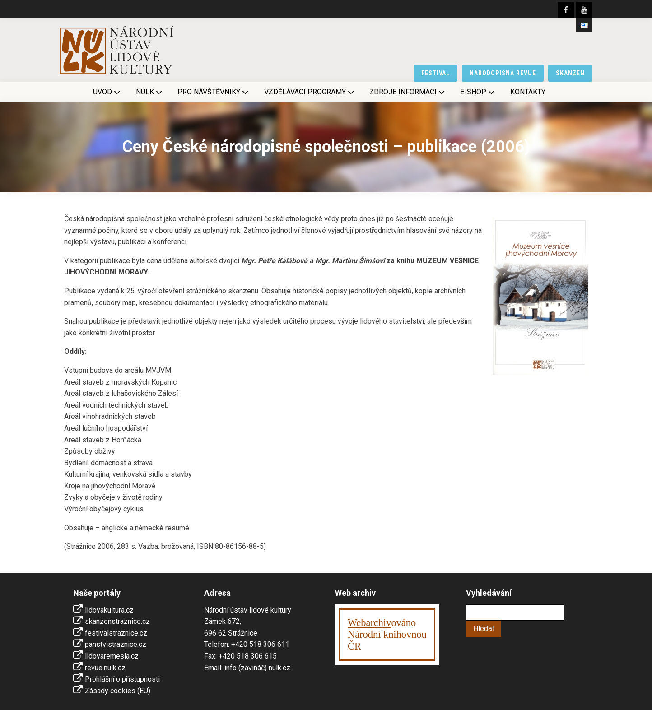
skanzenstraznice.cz (117, 621)
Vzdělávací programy (310, 92)
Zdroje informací (408, 92)
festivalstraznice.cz (116, 633)
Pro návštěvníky (213, 92)
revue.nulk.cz (105, 668)
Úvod (107, 92)
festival (435, 73)
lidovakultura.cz (109, 610)
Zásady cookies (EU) (117, 691)
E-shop (478, 92)
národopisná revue (503, 73)
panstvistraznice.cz (115, 644)
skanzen (570, 73)
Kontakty (527, 92)
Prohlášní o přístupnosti (122, 679)
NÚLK (150, 92)
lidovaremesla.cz (112, 656)
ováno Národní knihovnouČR (387, 634)
